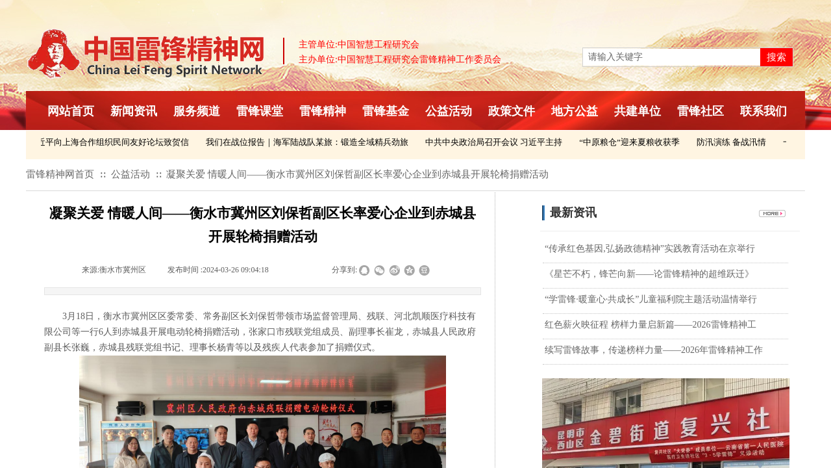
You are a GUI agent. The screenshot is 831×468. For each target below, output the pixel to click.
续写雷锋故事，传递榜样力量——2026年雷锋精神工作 (654, 350)
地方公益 (574, 111)
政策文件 (511, 111)
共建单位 (637, 111)
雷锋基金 (385, 111)
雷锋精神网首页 (60, 174)
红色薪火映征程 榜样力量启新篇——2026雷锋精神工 (650, 325)
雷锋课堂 (259, 111)
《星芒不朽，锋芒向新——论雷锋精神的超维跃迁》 (649, 274)
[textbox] (671, 57)
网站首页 (70, 111)
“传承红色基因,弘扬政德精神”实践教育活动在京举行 (650, 249)
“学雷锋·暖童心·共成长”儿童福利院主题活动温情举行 (651, 299)
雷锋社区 (700, 111)
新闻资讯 (133, 111)
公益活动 (448, 111)
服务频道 (196, 111)
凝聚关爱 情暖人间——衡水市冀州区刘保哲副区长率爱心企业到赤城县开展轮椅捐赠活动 (357, 174)
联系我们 (763, 111)
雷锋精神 (322, 111)
